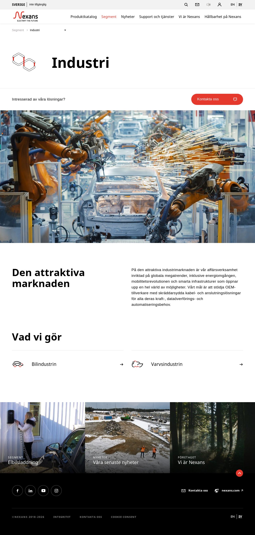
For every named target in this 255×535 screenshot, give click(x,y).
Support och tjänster (156, 16)
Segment (109, 16)
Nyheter (128, 16)
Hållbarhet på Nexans (223, 16)
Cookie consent (123, 517)
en (233, 4)
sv (240, 4)
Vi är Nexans (189, 16)
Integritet (62, 517)
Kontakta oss (91, 517)
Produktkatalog (84, 16)
